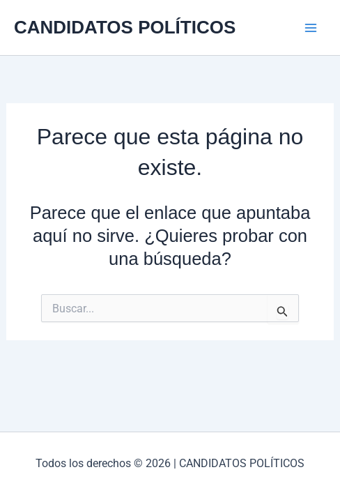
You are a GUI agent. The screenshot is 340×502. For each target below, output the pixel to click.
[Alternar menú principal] (310, 28)
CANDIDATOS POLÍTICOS (124, 27)
